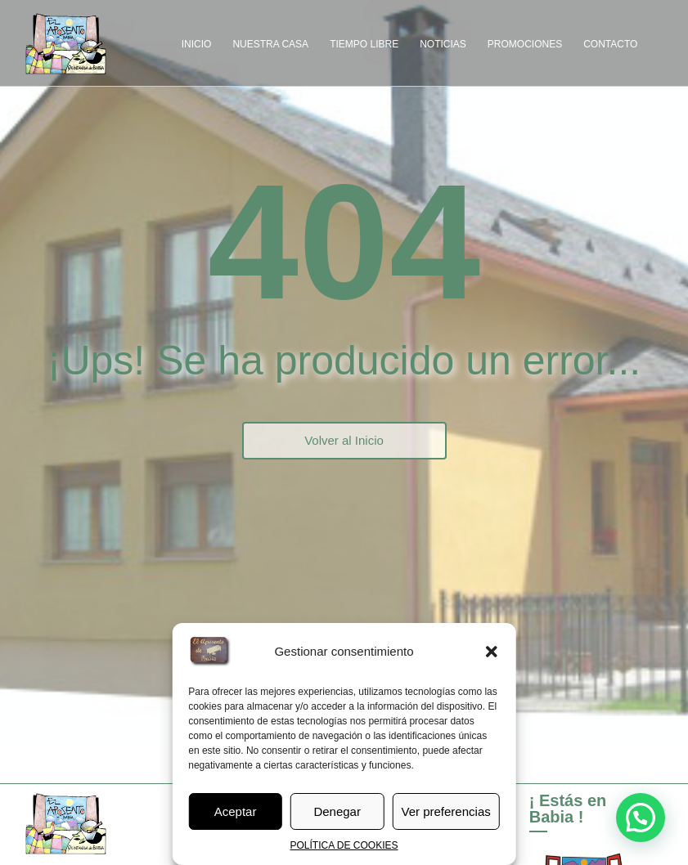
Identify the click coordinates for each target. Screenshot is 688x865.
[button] (491, 651)
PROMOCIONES (525, 44)
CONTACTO (610, 44)
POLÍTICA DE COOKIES (344, 845)
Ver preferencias (446, 811)
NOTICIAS (443, 44)
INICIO (197, 44)
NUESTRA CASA (270, 44)
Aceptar (235, 811)
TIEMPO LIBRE (364, 44)
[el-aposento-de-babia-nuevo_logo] (65, 43)
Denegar (337, 811)
